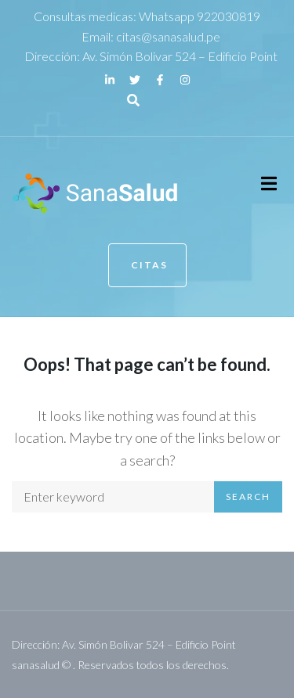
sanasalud (36, 664)
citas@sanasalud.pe (168, 36)
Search (248, 496)
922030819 (228, 16)
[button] (268, 183)
